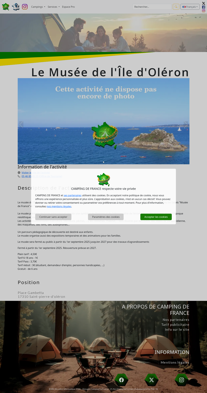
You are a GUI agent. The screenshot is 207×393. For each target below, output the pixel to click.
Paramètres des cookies (106, 217)
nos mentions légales (59, 206)
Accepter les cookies (156, 217)
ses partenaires (72, 195)
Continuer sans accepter (53, 217)
